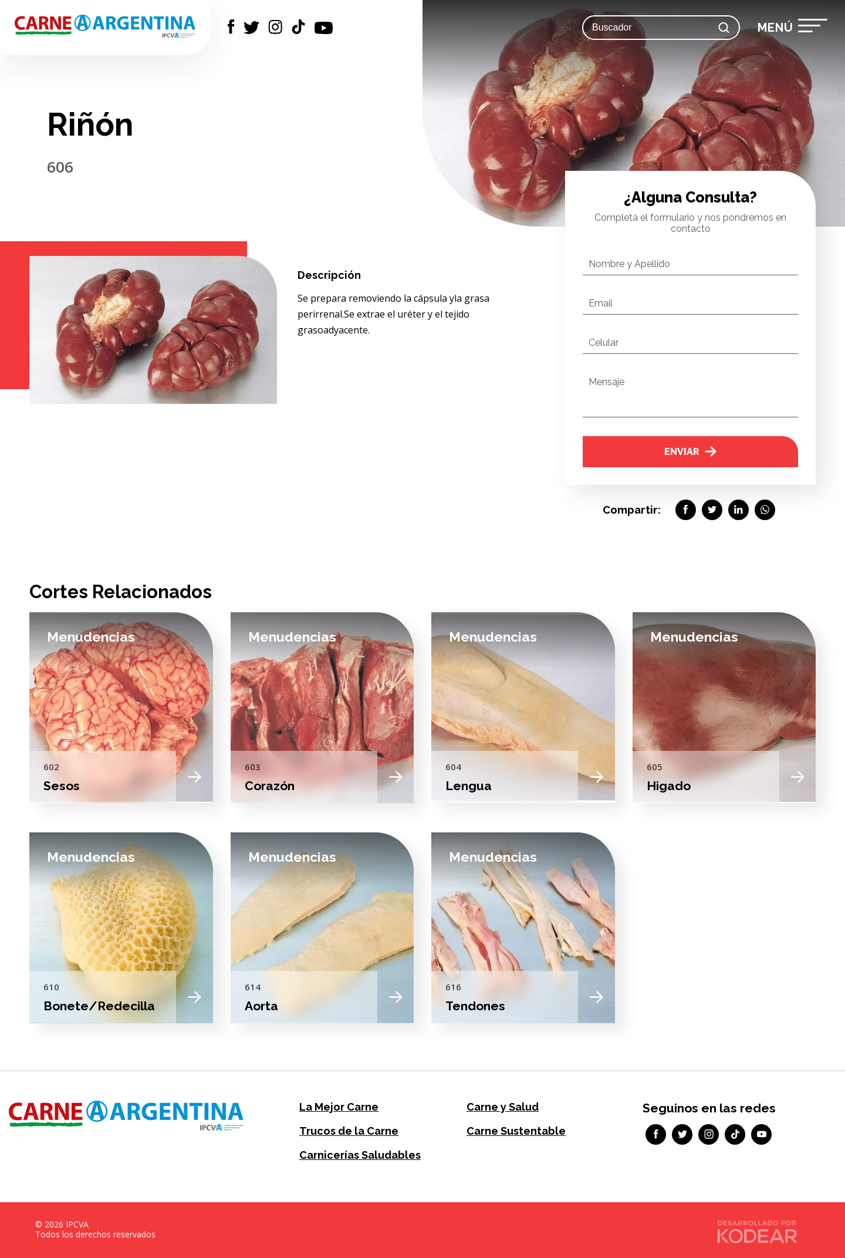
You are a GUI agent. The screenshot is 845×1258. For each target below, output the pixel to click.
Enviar (690, 451)
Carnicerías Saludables (360, 1155)
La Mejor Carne (338, 1107)
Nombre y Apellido (629, 263)
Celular (603, 342)
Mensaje (606, 381)
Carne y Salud (503, 1107)
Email (601, 303)
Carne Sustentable (516, 1131)
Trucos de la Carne (348, 1131)
